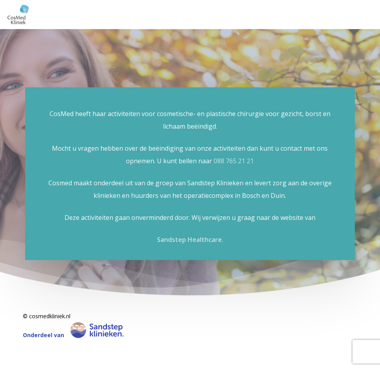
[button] (365, 4)
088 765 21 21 (234, 161)
